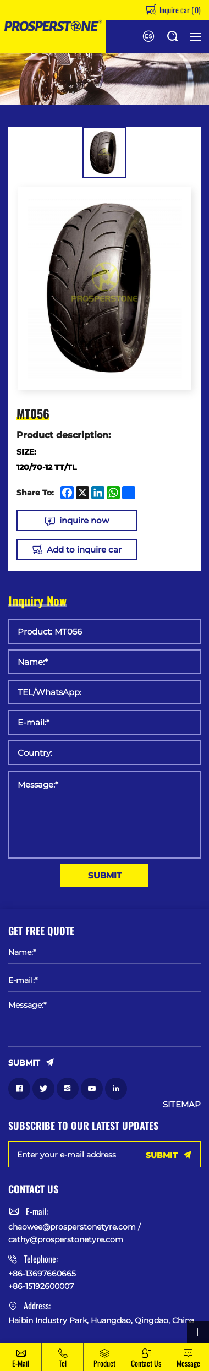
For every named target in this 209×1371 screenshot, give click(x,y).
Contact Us (146, 1363)
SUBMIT (105, 875)
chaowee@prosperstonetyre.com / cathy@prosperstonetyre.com (74, 1233)
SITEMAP (182, 1105)
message (188, 1363)
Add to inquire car (84, 549)
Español (148, 36)
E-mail (20, 1363)
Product (105, 1363)
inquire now (84, 520)
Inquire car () (179, 9)
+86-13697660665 (42, 1274)
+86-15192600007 (41, 1286)
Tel (63, 1363)
